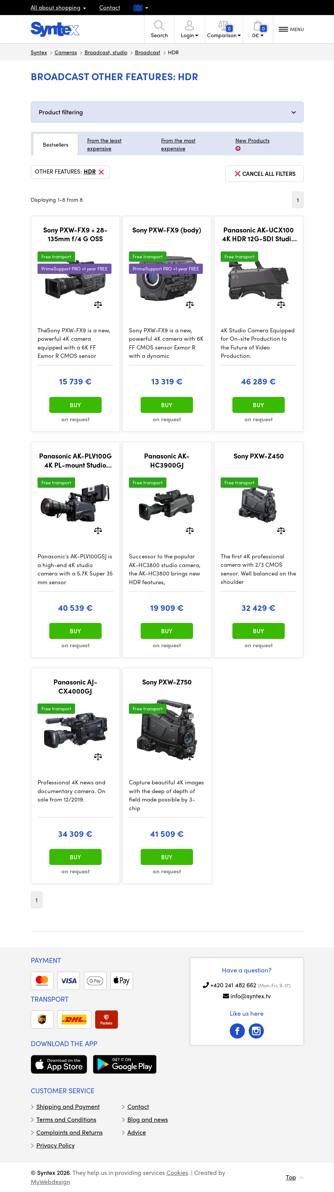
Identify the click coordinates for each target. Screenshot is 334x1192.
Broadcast (147, 52)
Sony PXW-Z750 (167, 681)
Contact (109, 7)
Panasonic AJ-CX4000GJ (75, 686)
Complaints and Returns (69, 1132)
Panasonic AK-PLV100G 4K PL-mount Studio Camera (75, 460)
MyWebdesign (50, 1181)
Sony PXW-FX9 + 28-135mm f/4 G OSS (75, 234)
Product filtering (61, 112)
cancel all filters (264, 173)
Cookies (177, 1172)
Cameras (66, 52)
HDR (94, 172)
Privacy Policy (55, 1145)
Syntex (39, 52)
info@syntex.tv (251, 995)
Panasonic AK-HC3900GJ (167, 460)
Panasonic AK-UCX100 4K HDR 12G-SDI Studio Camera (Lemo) (258, 234)
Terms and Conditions (66, 1119)
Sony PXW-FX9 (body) (166, 229)
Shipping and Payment (68, 1106)
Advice (136, 1132)
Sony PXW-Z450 (259, 455)
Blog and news (147, 1119)
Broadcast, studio (106, 52)
